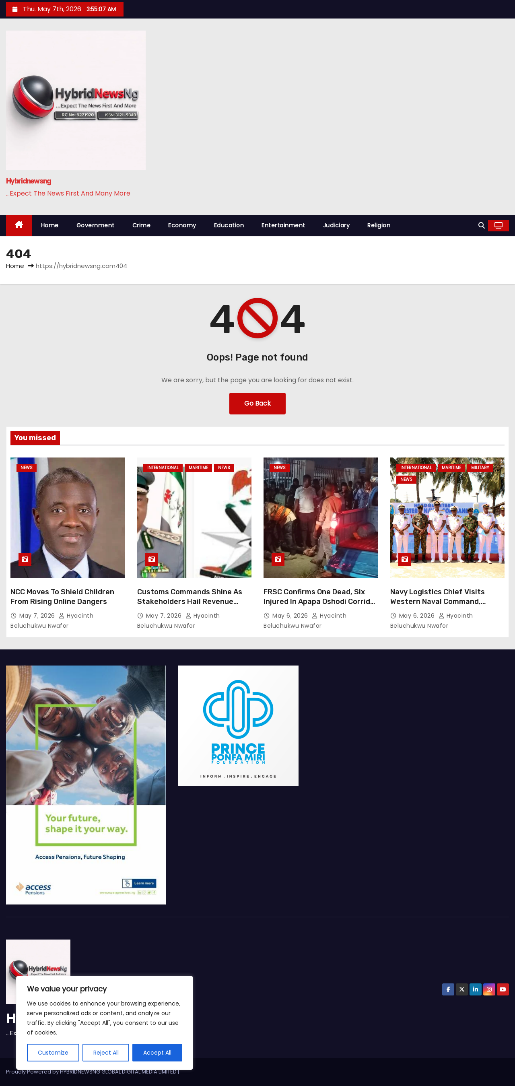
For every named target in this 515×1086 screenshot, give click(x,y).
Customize (53, 1053)
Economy (182, 225)
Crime (141, 225)
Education (229, 225)
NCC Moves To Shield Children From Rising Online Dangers (62, 596)
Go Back (257, 403)
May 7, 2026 (38, 616)
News (27, 468)
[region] (104, 1023)
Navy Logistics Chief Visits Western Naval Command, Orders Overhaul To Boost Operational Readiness (437, 606)
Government (95, 225)
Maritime (198, 468)
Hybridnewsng (28, 181)
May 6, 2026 (291, 616)
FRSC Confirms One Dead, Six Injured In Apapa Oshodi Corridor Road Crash (321, 601)
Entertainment (283, 225)
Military (480, 468)
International (163, 468)
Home (50, 225)
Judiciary (336, 225)
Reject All (106, 1053)
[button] (481, 225)
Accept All (157, 1053)
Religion (378, 225)
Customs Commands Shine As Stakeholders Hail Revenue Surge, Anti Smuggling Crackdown (189, 606)
